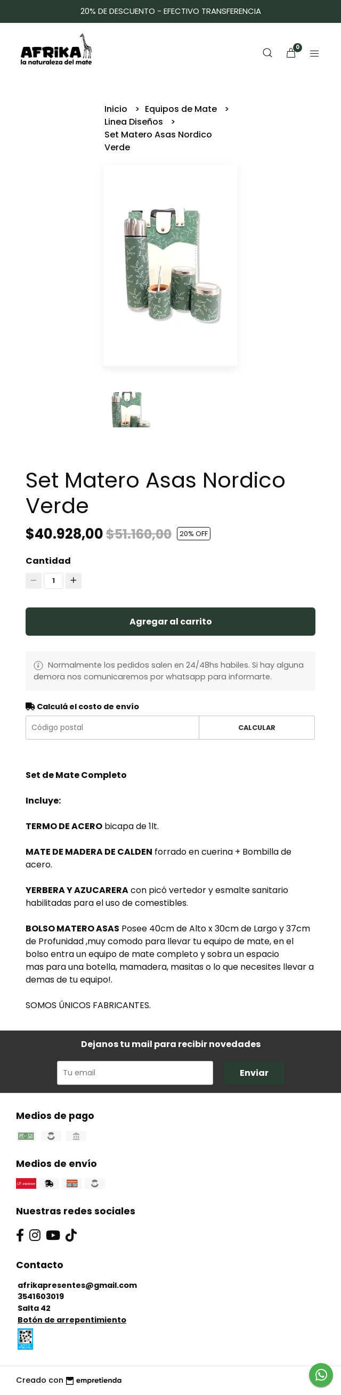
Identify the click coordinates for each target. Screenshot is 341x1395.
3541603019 (41, 1296)
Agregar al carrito (170, 621)
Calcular (256, 727)
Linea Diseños (134, 122)
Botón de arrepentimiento (72, 1320)
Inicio (116, 109)
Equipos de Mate (182, 109)
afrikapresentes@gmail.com (77, 1285)
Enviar (254, 1073)
